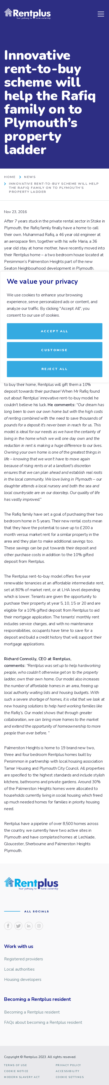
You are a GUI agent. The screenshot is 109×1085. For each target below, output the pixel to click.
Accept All (54, 331)
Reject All (54, 369)
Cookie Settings (70, 1077)
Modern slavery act (22, 1077)
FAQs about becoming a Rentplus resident (43, 1022)
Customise (54, 350)
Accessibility (68, 1071)
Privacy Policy (68, 1065)
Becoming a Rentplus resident (32, 1012)
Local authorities (19, 969)
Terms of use (15, 1065)
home (9, 177)
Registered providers (23, 959)
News (30, 177)
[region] (54, 542)
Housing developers (22, 979)
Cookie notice (16, 1071)
